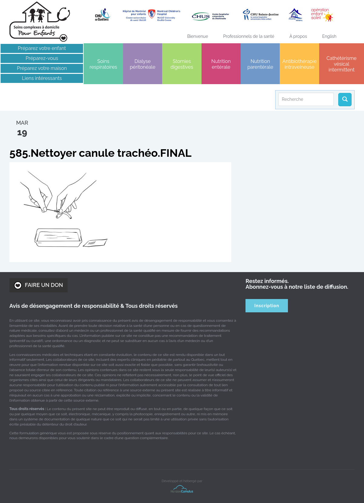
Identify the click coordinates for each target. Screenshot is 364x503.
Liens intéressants (42, 78)
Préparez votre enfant (42, 48)
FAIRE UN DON (38, 285)
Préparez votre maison (42, 68)
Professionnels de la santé (248, 36)
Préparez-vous (42, 58)
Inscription (266, 305)
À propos (298, 36)
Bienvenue (197, 36)
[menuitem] (329, 36)
